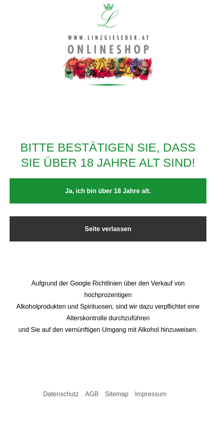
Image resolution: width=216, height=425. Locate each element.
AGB (92, 394)
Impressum (150, 394)
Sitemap (116, 394)
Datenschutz (61, 394)
